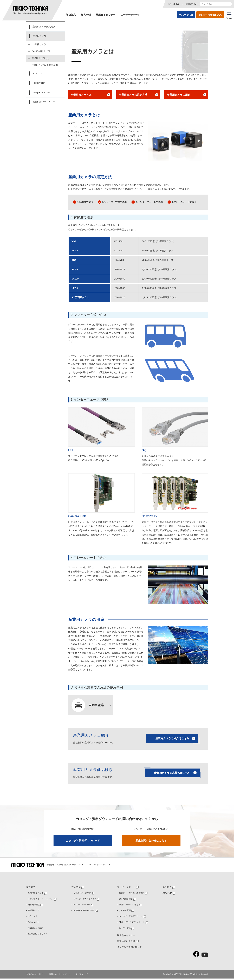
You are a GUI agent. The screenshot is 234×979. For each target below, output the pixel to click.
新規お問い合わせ (126, 941)
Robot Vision (38, 83)
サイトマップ (82, 975)
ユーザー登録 (125, 928)
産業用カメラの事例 (82, 893)
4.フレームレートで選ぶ (184, 202)
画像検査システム (36, 893)
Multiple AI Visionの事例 (83, 911)
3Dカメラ (37, 73)
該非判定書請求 (126, 899)
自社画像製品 (34, 905)
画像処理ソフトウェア (43, 102)
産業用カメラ (39, 36)
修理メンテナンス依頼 (128, 905)
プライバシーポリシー (36, 975)
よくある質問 (125, 911)
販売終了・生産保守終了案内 (131, 893)
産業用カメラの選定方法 (133, 95)
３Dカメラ (32, 917)
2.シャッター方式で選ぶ (114, 202)
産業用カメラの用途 (178, 95)
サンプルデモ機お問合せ (129, 947)
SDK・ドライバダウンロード (131, 923)
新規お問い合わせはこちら (210, 14)
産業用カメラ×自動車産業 (45, 65)
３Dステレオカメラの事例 (84, 899)
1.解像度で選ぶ (85, 202)
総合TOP (172, 4)
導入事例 (86, 14)
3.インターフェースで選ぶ (149, 202)
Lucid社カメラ (39, 44)
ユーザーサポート (130, 14)
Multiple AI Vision (41, 92)
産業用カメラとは (81, 95)
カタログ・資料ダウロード (130, 917)
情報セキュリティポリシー (61, 975)
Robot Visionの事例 (81, 905)
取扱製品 (71, 14)
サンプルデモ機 (186, 14)
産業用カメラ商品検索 (43, 26)
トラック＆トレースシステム (40, 899)
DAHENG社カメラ (41, 51)
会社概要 (189, 4)
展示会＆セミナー (105, 14)
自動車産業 (96, 705)
